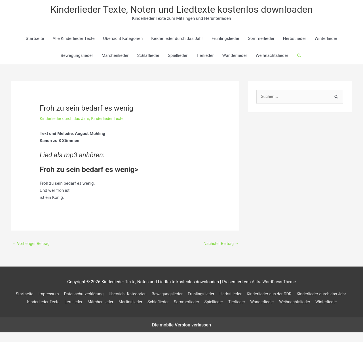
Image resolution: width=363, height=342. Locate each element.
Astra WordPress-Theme (274, 283)
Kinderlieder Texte (110, 119)
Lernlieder (129, 303)
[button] (299, 56)
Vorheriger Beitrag (31, 244)
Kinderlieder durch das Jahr (177, 39)
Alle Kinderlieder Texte (73, 39)
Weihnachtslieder (272, 56)
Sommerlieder (261, 39)
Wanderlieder (234, 56)
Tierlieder (205, 56)
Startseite (35, 39)
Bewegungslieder (77, 56)
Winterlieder (326, 39)
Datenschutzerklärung (107, 295)
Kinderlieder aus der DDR (301, 295)
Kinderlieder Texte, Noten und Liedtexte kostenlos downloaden (182, 10)
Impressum (70, 295)
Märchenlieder (115, 56)
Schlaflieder (148, 56)
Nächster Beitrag (220, 244)
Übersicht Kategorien (123, 39)
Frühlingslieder (225, 39)
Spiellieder (177, 56)
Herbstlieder (294, 39)
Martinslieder (189, 303)
